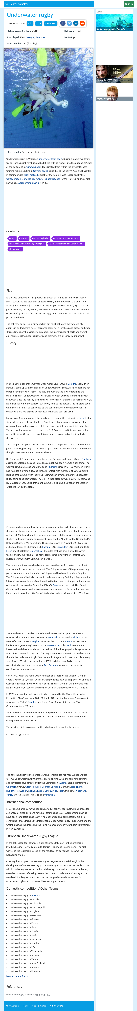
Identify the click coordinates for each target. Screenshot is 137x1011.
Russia (40, 790)
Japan (24, 790)
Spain (61, 790)
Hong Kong (76, 786)
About (12, 1006)
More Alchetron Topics (17, 976)
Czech (68, 645)
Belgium (36, 641)
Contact (43, 1006)
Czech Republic (33, 786)
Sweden (32, 702)
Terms (25, 1006)
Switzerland (80, 790)
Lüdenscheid (36, 550)
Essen (9, 550)
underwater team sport (50, 158)
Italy (18, 790)
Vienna (68, 641)
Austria (62, 782)
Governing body (40, 238)
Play (12, 238)
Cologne (30, 37)
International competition (66, 238)
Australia (35, 895)
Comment (51, 23)
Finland (76, 637)
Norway (32, 790)
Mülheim (52, 466)
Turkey (9, 794)
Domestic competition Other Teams (66, 243)
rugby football (30, 174)
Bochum (46, 546)
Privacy (34, 1006)
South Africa (51, 790)
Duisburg (86, 458)
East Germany (51, 665)
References (15, 249)
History (24, 238)
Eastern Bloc (53, 645)
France (56, 585)
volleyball (81, 418)
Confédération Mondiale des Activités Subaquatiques (33, 178)
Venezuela (49, 794)
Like (39, 23)
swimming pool (33, 166)
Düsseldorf (62, 546)
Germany (40, 37)
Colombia (11, 786)
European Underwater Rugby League (27, 243)
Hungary (10, 790)
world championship (28, 182)
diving (45, 170)
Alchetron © (57, 1006)
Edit (30, 23)
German (37, 170)
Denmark (52, 637)
